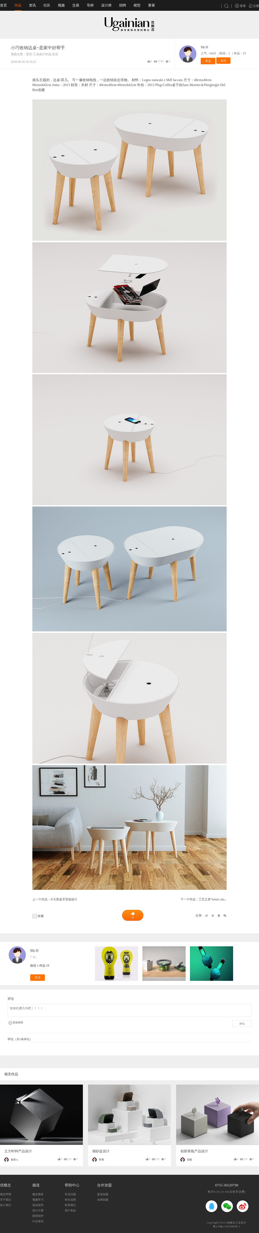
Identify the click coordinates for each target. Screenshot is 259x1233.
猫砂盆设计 (101, 1151)
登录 (240, 6)
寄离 (101, 1159)
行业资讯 (38, 1221)
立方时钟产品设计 (18, 1151)
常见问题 (70, 1194)
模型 (137, 5)
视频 (61, 5)
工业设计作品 (42, 54)
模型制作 (38, 1215)
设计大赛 (38, 1210)
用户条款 (70, 1210)
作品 (17, 5)
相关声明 (5, 1194)
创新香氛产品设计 (194, 1151)
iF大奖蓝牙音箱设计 (64, 899)
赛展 (151, 5)
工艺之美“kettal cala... (213, 899)
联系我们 (70, 1205)
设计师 (106, 5)
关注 (208, 61)
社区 (46, 5)
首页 (3, 5)
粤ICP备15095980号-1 (227, 1226)
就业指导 (38, 1205)
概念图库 (38, 1194)
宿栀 (189, 1159)
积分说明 (70, 1199)
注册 (254, 6)
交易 (75, 5)
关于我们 (5, 1199)
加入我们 (5, 1205)
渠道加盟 (102, 1194)
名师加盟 (102, 1199)
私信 (223, 60)
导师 (90, 5)
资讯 (32, 5)
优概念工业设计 (236, 1222)
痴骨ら (15, 1159)
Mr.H (204, 47)
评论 (242, 1023)
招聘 (122, 5)
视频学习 (38, 1199)
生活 (55, 54)
